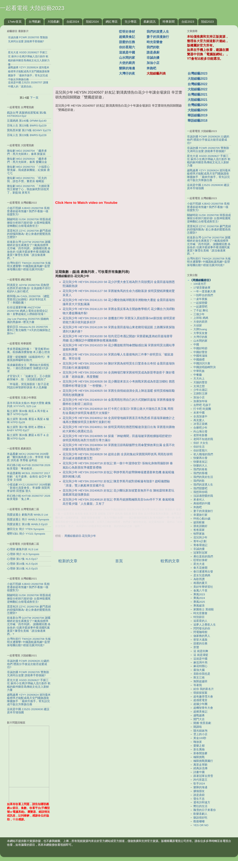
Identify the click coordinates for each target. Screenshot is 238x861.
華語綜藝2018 (197, 120)
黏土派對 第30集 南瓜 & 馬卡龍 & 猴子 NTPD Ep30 (27, 413)
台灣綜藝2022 (197, 84)
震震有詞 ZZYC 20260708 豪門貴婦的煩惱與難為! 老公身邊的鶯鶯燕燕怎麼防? (29, 234)
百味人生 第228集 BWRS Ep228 (26, 135)
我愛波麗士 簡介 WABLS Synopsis (28, 519)
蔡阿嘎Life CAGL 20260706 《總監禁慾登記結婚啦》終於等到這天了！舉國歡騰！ (28, 299)
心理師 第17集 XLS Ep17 (22, 558)
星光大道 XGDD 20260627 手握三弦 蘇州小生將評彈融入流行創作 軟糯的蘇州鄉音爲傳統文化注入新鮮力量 (29, 685)
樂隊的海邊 (127, 68)
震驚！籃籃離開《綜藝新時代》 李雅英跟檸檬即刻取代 (28, 358)
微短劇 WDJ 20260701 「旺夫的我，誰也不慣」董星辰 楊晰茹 (27, 180)
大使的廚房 (127, 63)
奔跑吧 (151, 68)
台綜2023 (187, 21)
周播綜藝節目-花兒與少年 (80, 535)
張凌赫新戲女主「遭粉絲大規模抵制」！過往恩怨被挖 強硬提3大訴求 (28, 368)
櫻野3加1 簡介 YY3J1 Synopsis (26, 533)
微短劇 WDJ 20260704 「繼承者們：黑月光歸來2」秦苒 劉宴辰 (27, 152)
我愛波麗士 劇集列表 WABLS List (27, 514)
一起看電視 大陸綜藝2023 (32, 8)
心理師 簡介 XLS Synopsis (23, 554)
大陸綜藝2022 (197, 89)
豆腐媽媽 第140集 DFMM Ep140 (26, 120)
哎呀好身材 (127, 31)
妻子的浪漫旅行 (158, 36)
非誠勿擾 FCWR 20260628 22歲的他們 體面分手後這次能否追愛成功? (28, 664)
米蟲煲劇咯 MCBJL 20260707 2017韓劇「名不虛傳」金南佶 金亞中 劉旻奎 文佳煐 (29, 476)
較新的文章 (67, 561)
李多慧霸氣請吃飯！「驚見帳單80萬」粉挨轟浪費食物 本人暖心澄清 (28, 350)
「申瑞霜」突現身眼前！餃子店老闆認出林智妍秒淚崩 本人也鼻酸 (28, 386)
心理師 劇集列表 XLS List (22, 549)
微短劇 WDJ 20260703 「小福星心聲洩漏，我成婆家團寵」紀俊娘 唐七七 (28, 170)
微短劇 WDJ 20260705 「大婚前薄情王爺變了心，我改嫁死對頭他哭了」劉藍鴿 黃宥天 (28, 189)
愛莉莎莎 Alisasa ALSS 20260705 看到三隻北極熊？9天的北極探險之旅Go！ (29, 330)
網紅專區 (112, 21)
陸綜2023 (207, 21)
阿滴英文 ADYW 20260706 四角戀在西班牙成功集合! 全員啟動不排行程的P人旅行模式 (29, 288)
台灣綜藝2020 (197, 105)
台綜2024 (72, 21)
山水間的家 (127, 57)
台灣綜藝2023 (197, 73)
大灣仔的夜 (127, 73)
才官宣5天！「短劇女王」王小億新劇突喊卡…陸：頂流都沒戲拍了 (29, 378)
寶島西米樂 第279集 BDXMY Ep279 (29, 130)
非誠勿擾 (153, 57)
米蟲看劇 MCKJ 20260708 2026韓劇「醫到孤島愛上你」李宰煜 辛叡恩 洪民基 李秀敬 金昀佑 (28, 457)
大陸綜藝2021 (197, 99)
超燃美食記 (127, 36)
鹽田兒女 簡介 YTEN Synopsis (25, 529)
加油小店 (153, 63)
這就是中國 (127, 52)
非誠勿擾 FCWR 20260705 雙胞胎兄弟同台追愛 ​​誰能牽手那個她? (28, 674)
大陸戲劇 (53, 21)
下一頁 (34, 97)
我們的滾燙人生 (158, 31)
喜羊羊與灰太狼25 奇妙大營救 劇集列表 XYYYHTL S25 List (29, 405)
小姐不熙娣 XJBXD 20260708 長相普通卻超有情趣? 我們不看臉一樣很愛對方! (28, 211)
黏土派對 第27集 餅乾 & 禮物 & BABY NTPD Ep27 (26, 429)
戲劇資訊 (150, 21)
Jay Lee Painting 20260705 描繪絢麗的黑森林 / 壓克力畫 (28, 320)
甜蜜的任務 (127, 42)
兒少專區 (131, 21)
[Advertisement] (88, 54)
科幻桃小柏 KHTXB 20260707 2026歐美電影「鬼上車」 (28, 497)
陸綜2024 (92, 21)
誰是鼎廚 (153, 52)
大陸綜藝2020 (197, 110)
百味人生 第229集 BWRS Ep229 (26, 125)
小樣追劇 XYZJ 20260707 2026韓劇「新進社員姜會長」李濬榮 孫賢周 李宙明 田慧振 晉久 (29, 488)
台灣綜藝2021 (197, 94)
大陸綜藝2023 (197, 78)
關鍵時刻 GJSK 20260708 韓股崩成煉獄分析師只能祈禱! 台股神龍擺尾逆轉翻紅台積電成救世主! (29, 222)
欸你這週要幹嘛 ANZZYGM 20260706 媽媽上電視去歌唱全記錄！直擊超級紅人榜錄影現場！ (27, 310)
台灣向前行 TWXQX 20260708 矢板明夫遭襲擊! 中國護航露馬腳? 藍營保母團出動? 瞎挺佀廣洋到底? (29, 266)
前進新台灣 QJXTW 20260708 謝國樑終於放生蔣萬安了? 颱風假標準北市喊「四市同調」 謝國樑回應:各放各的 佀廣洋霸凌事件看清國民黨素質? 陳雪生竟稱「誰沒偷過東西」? (29, 250)
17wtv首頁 (15, 21)
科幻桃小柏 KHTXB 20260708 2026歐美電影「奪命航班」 (28, 467)
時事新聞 (169, 21)
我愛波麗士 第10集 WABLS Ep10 (27, 524)
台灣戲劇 (35, 21)
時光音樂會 (155, 42)
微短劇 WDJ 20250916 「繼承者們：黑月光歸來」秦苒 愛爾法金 (27, 160)
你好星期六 (127, 47)
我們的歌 (153, 47)
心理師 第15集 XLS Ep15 (22, 568)
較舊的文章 (170, 561)
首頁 (119, 561)
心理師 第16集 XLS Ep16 (22, 563)
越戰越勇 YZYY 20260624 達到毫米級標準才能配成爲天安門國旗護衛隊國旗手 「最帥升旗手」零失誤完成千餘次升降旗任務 (29, 699)
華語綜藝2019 (197, 115)
